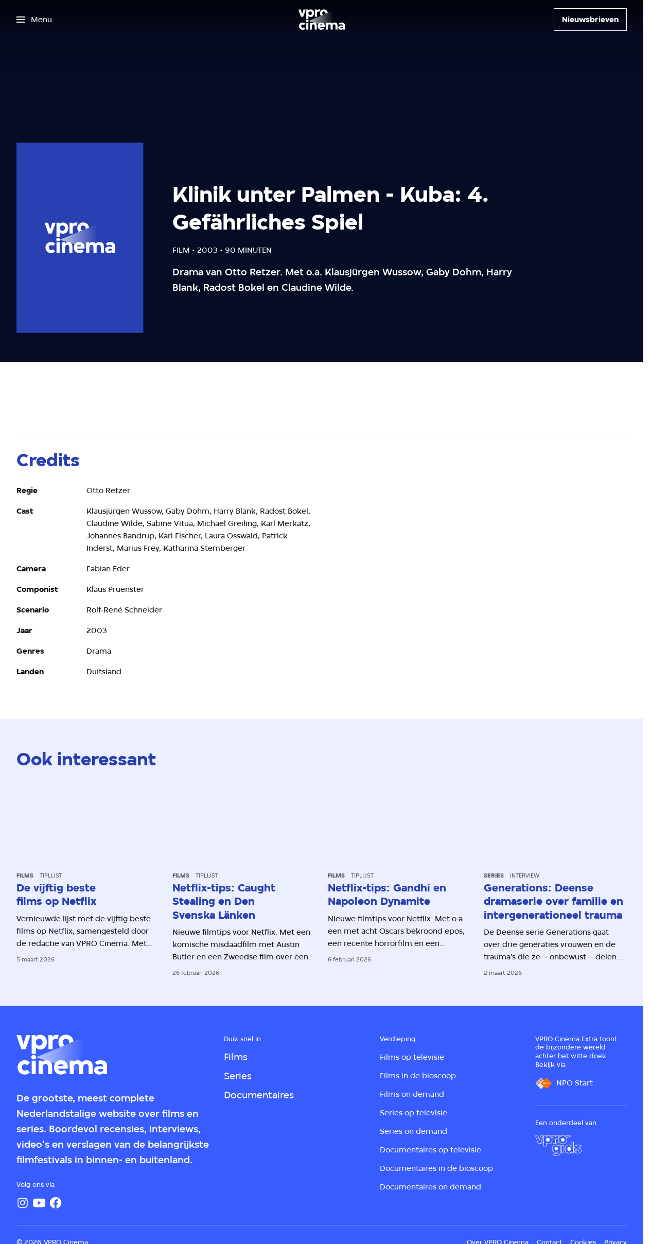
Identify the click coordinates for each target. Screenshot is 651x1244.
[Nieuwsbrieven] (590, 19)
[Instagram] (22, 1203)
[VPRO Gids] (558, 1145)
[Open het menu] (34, 19)
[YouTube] (39, 1203)
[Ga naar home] (321, 19)
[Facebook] (55, 1203)
